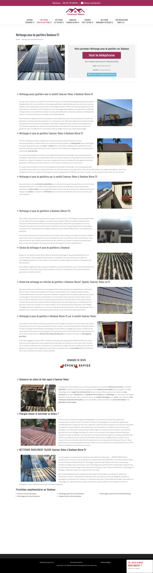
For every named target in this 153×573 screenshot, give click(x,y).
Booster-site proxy (91, 565)
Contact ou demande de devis (101, 74)
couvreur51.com (49, 562)
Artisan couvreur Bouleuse (26, 494)
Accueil (18, 39)
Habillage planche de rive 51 (72, 21)
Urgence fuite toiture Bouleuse (70, 496)
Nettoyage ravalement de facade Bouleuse (115, 494)
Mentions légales (106, 562)
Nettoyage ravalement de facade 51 (104, 21)
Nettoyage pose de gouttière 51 (44, 21)
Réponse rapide (76, 365)
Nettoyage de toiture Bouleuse (28, 496)
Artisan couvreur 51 (29, 21)
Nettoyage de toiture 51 (59, 21)
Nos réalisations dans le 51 (122, 21)
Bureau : (65, 3)
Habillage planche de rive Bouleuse (71, 494)
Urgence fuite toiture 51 (87, 21)
